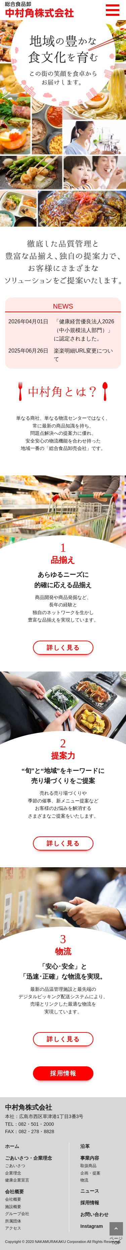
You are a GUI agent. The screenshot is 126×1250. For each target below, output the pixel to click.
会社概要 (14, 1191)
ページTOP (116, 1240)
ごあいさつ (15, 1165)
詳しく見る (63, 647)
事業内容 (89, 1158)
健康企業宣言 (17, 1180)
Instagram (91, 1226)
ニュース (89, 1191)
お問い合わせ (94, 1214)
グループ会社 (17, 1213)
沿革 (85, 1146)
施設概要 (13, 1206)
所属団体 (13, 1221)
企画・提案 (90, 1173)
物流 (84, 1180)
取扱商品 (88, 1165)
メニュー (112, 8)
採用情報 (63, 1073)
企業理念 (13, 1173)
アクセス (13, 1228)
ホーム (12, 1146)
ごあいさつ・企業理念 (28, 1158)
